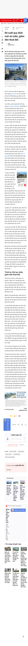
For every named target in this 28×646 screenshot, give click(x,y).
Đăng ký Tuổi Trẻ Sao (25, 20)
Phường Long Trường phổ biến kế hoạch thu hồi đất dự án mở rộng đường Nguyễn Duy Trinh (24, 580)
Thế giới (20, 23)
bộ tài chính (8, 454)
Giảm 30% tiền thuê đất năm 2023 (21, 181)
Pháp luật (24, 23)
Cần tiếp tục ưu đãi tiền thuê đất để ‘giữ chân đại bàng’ (9, 490)
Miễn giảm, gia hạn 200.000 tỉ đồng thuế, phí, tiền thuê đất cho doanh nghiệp (22, 492)
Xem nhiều (9, 23)
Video (13, 23)
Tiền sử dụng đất (9, 457)
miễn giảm (21, 451)
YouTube (8, 20)
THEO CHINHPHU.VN (11, 44)
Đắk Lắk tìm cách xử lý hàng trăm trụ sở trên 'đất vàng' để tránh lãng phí (8, 557)
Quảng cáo (17, 20)
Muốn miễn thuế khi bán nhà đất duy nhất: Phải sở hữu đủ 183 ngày (8, 578)
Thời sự (16, 23)
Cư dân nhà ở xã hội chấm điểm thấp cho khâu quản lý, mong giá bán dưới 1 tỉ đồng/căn (16, 579)
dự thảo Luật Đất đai (13, 106)
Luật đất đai (19, 465)
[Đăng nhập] (21, 20)
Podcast (3, 20)
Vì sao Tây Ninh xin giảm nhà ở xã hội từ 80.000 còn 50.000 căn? (16, 556)
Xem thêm (9, 469)
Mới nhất (5, 23)
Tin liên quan (10, 478)
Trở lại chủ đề (7, 28)
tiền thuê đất (14, 94)
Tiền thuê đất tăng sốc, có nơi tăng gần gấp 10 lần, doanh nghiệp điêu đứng (15, 493)
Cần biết (13, 20)
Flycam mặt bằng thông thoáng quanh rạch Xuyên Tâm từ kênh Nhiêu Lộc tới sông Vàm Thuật (24, 558)
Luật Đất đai (17, 454)
